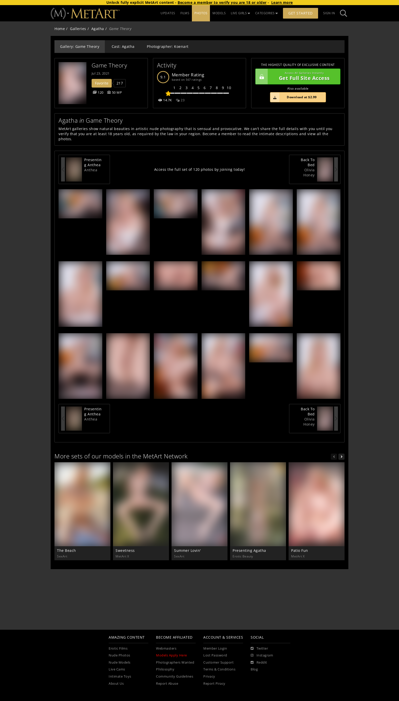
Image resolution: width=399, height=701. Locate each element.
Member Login (215, 648)
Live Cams (117, 669)
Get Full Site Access (296, 77)
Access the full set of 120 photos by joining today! (199, 169)
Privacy (209, 676)
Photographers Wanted (175, 662)
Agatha (97, 28)
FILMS (185, 13)
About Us (116, 683)
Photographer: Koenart (168, 46)
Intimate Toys (120, 676)
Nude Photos (119, 655)
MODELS (219, 13)
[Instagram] (262, 655)
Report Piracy (214, 683)
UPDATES (168, 13)
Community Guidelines (174, 676)
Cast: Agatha (123, 46)
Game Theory (109, 65)
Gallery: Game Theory (79, 46)
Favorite (101, 83)
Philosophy (165, 669)
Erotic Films (118, 648)
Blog (254, 669)
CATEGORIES (266, 13)
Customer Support (218, 662)
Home (59, 28)
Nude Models (120, 662)
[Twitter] (259, 648)
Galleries (78, 28)
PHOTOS (200, 13)
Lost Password (215, 655)
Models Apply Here (171, 655)
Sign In (329, 13)
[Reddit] (259, 662)
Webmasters (166, 648)
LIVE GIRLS (240, 13)
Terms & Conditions (219, 669)
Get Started (300, 13)
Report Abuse (167, 683)
